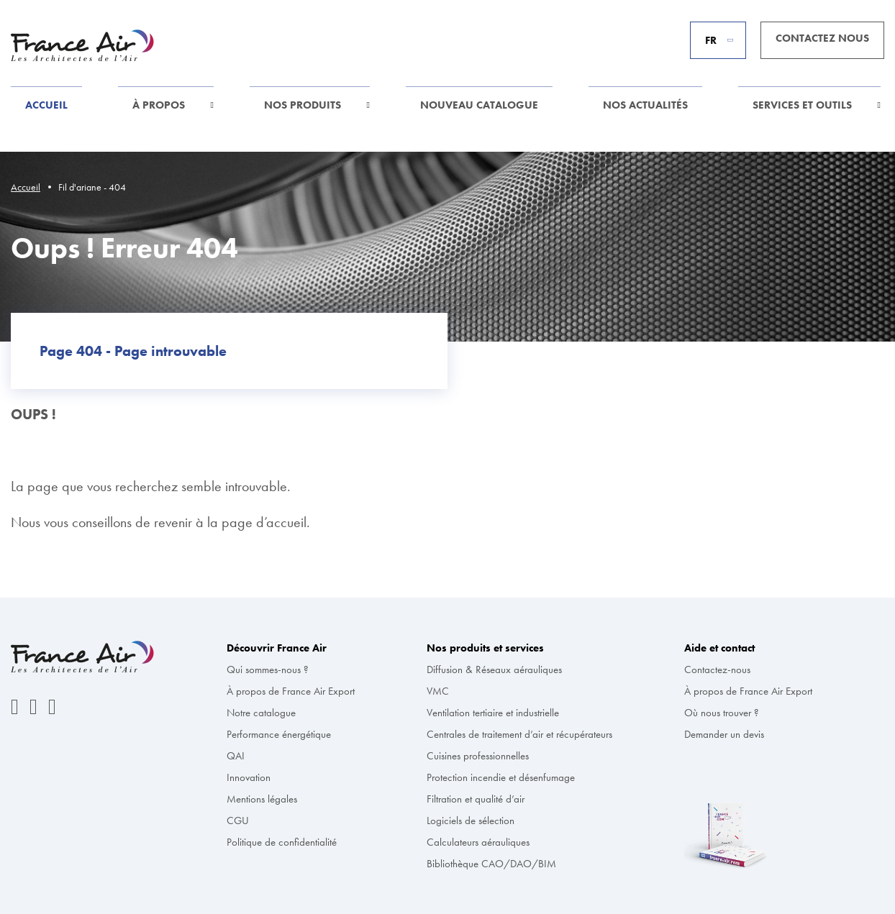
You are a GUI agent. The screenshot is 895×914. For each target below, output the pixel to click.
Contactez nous (822, 38)
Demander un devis (724, 734)
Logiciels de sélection (470, 820)
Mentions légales (262, 799)
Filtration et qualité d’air (475, 799)
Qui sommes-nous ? (268, 669)
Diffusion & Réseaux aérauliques (494, 669)
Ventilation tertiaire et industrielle (493, 712)
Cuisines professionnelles (478, 756)
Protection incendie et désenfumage (501, 777)
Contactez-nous (717, 669)
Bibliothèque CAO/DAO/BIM (491, 863)
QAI (236, 756)
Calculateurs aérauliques (478, 842)
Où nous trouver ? (721, 712)
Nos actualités (645, 105)
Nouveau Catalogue (479, 105)
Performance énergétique (279, 734)
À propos (158, 105)
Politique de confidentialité (282, 842)
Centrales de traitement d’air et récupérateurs (519, 734)
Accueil (46, 105)
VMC (438, 691)
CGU (238, 820)
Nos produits (302, 105)
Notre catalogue (261, 712)
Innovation (249, 777)
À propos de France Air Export (291, 691)
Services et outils (802, 105)
